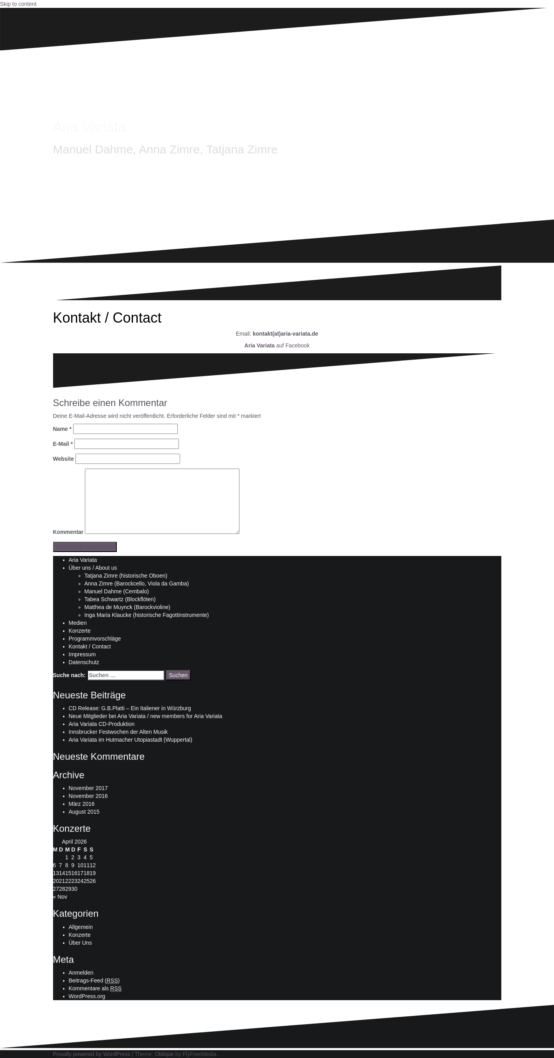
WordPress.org (87, 996)
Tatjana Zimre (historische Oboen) (126, 575)
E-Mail (63, 444)
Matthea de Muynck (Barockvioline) (128, 607)
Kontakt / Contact (90, 646)
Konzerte (80, 631)
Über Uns (80, 943)
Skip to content (18, 4)
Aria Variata (89, 127)
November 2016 (88, 796)
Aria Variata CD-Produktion (102, 724)
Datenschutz (84, 662)
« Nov (60, 897)
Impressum (82, 654)
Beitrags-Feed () (94, 980)
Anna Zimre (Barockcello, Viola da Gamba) (137, 583)
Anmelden (81, 972)
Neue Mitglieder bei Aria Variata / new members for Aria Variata (146, 716)
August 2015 (84, 812)
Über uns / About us (93, 568)
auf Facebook (277, 345)
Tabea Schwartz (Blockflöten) (120, 599)
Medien (78, 623)
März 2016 (82, 804)
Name (62, 429)
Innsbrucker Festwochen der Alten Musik (118, 732)
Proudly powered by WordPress (92, 1054)
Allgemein (81, 927)
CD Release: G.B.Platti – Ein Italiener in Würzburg (130, 708)
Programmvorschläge (95, 638)
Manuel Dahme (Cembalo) (117, 591)
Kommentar (68, 532)
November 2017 (88, 788)
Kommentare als (95, 988)
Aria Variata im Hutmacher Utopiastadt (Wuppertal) (131, 740)
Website (63, 459)
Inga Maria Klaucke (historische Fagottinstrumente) (147, 615)
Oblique (164, 1054)
